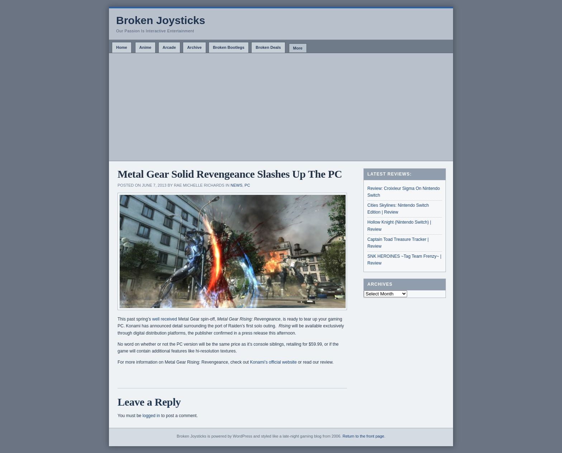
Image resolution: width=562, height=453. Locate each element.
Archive (194, 47)
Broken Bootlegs (228, 47)
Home (121, 47)
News (236, 185)
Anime (145, 47)
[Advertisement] (281, 107)
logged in (151, 415)
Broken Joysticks (160, 20)
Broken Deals (268, 47)
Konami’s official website (274, 362)
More (298, 48)
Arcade (169, 47)
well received (164, 319)
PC (247, 185)
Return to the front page (363, 436)
